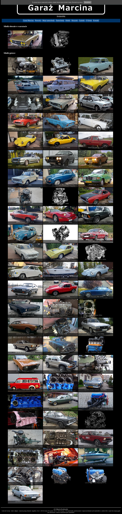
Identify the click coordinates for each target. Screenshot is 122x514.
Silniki (67, 21)
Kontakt (96, 21)
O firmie (89, 21)
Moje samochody (48, 21)
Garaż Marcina (28, 21)
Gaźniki (82, 21)
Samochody (60, 21)
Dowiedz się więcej (77, 2)
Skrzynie (74, 21)
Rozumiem (87, 2)
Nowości (38, 21)
